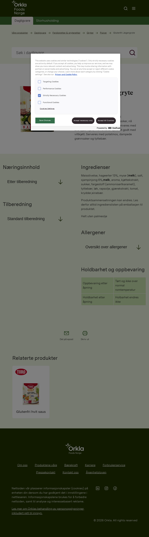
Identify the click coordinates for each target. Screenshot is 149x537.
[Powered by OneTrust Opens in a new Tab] (108, 129)
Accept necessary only (83, 120)
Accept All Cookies (106, 120)
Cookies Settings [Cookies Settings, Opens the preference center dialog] (47, 109)
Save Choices (45, 120)
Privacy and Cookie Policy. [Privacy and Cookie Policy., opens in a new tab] (66, 74)
